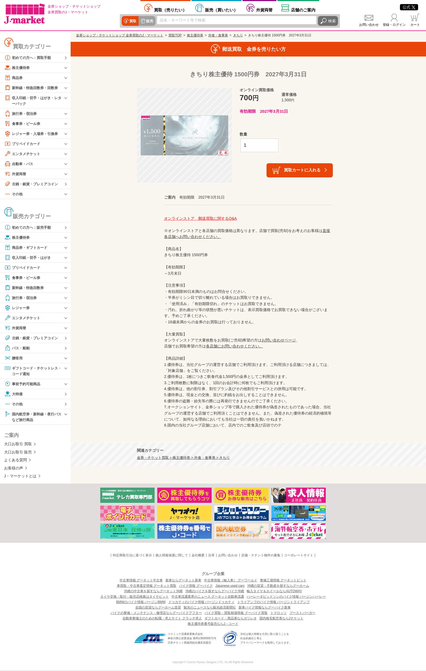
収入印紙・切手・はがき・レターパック (32, 100)
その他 (13, 194)
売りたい (170, 10)
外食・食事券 (218, 35)
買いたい (221, 10)
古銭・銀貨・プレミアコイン (32, 184)
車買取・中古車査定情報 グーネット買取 (146, 587)
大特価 (13, 394)
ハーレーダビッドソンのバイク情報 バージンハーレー (286, 598)
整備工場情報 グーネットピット (283, 581)
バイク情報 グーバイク (195, 587)
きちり (238, 35)
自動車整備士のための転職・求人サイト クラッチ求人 (162, 619)
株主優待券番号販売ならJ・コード (213, 625)
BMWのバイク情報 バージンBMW (141, 603)
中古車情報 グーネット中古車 (141, 581)
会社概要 (198, 556)
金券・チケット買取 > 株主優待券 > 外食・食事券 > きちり (183, 458)
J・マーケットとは (20, 477)
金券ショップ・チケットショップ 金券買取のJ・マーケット (119, 35)
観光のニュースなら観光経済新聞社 (210, 608)
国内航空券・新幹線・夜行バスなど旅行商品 (32, 417)
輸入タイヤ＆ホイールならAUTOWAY (274, 592)
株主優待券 (17, 67)
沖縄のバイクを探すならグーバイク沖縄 (214, 592)
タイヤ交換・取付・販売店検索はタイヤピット (134, 598)
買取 (132, 21)
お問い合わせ (369, 25)
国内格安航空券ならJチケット (281, 619)
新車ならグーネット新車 (183, 581)
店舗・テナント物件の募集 (260, 556)
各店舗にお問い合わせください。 (234, 346)
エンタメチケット (23, 154)
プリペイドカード (23, 144)
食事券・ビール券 (23, 124)
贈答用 (13, 358)
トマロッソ (278, 614)
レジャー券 (17, 308)
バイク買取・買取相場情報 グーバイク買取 (236, 614)
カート (415, 25)
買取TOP (174, 35)
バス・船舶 (17, 348)
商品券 (13, 77)
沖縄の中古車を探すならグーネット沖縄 (153, 592)
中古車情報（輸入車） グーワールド (230, 581)
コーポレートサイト (298, 556)
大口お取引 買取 (18, 445)
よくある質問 (15, 461)
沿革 (211, 556)
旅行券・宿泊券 (21, 114)
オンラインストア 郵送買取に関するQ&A (200, 218)
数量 (243, 134)
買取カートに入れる (302, 170)
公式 (409, 7)
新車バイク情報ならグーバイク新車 (265, 608)
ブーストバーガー (302, 614)
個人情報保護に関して (171, 556)
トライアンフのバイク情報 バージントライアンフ (273, 603)
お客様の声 (13, 469)
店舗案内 (303, 10)
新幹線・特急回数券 (25, 288)
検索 (332, 21)
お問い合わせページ (279, 340)
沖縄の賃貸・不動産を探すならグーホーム (278, 587)
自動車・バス (19, 164)
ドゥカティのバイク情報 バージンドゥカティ (201, 603)
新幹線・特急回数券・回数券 (32, 87)
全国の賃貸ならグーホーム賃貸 (158, 608)
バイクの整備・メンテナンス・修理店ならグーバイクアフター (156, 614)
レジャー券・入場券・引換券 (32, 134)
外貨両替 (264, 10)
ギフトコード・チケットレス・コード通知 (31, 371)
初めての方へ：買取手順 (29, 57)
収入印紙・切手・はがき (29, 258)
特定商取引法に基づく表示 (132, 556)
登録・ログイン (394, 25)
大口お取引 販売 (18, 453)
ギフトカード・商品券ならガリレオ (231, 619)
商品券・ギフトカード (27, 247)
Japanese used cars (230, 587)
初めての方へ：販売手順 (29, 227)
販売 (149, 21)
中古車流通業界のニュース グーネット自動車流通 (207, 598)
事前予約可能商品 (23, 384)
